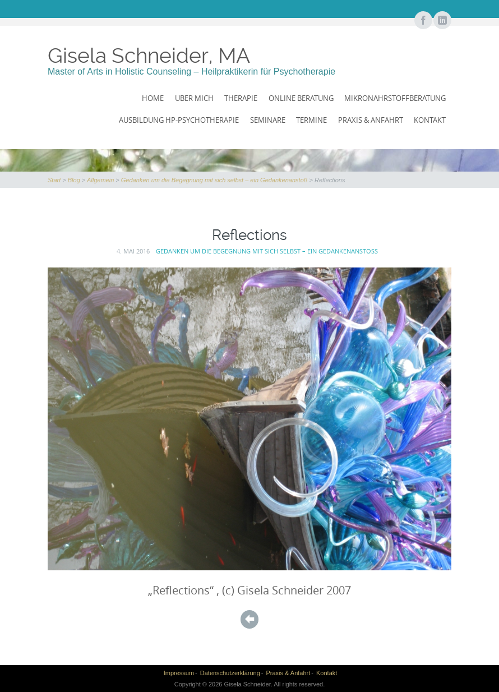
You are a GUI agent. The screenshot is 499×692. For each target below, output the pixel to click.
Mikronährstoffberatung (395, 98)
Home (153, 98)
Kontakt (430, 120)
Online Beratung (301, 98)
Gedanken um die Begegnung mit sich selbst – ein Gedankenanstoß (214, 180)
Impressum (179, 673)
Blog (74, 180)
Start (54, 180)
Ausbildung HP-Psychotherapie (179, 120)
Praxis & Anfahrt (370, 120)
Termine (311, 120)
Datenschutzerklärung (230, 673)
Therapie (240, 98)
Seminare (267, 120)
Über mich (194, 98)
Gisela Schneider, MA (149, 55)
